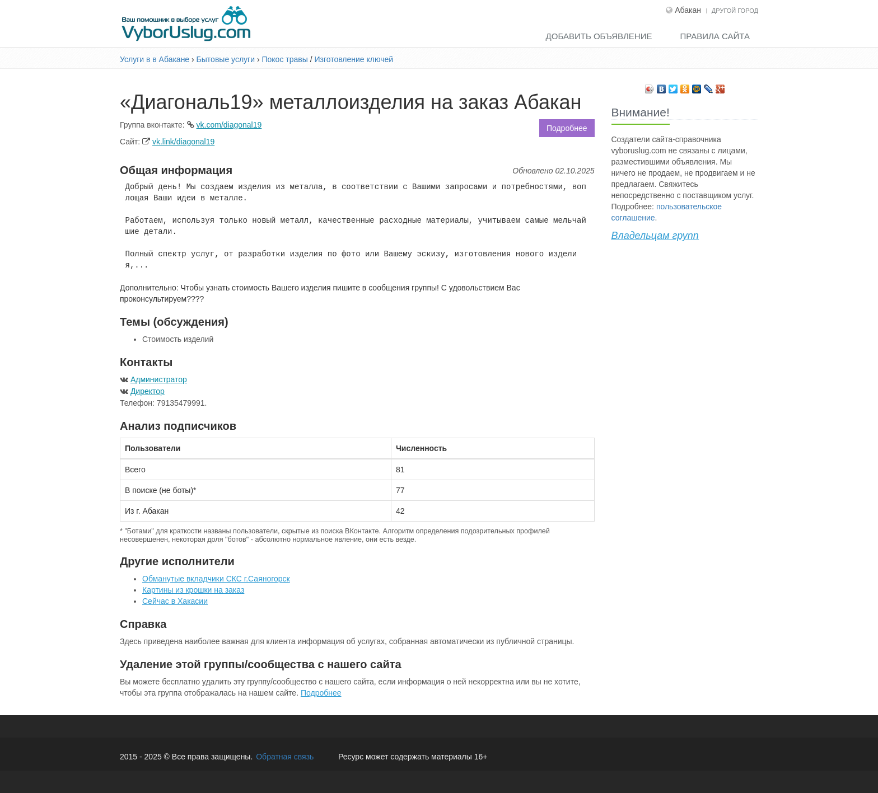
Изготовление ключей (353, 59)
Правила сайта (715, 36)
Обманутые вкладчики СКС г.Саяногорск (216, 578)
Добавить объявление (599, 36)
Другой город (735, 10)
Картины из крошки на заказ (193, 589)
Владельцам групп (655, 235)
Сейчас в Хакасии (175, 601)
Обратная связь (285, 756)
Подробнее (567, 128)
